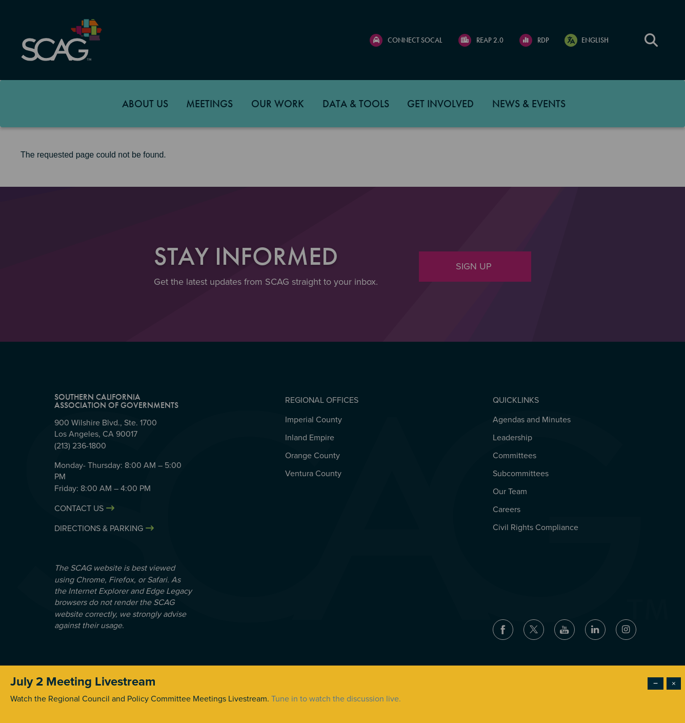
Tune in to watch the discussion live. (336, 699)
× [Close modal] (674, 683)
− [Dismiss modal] (655, 683)
